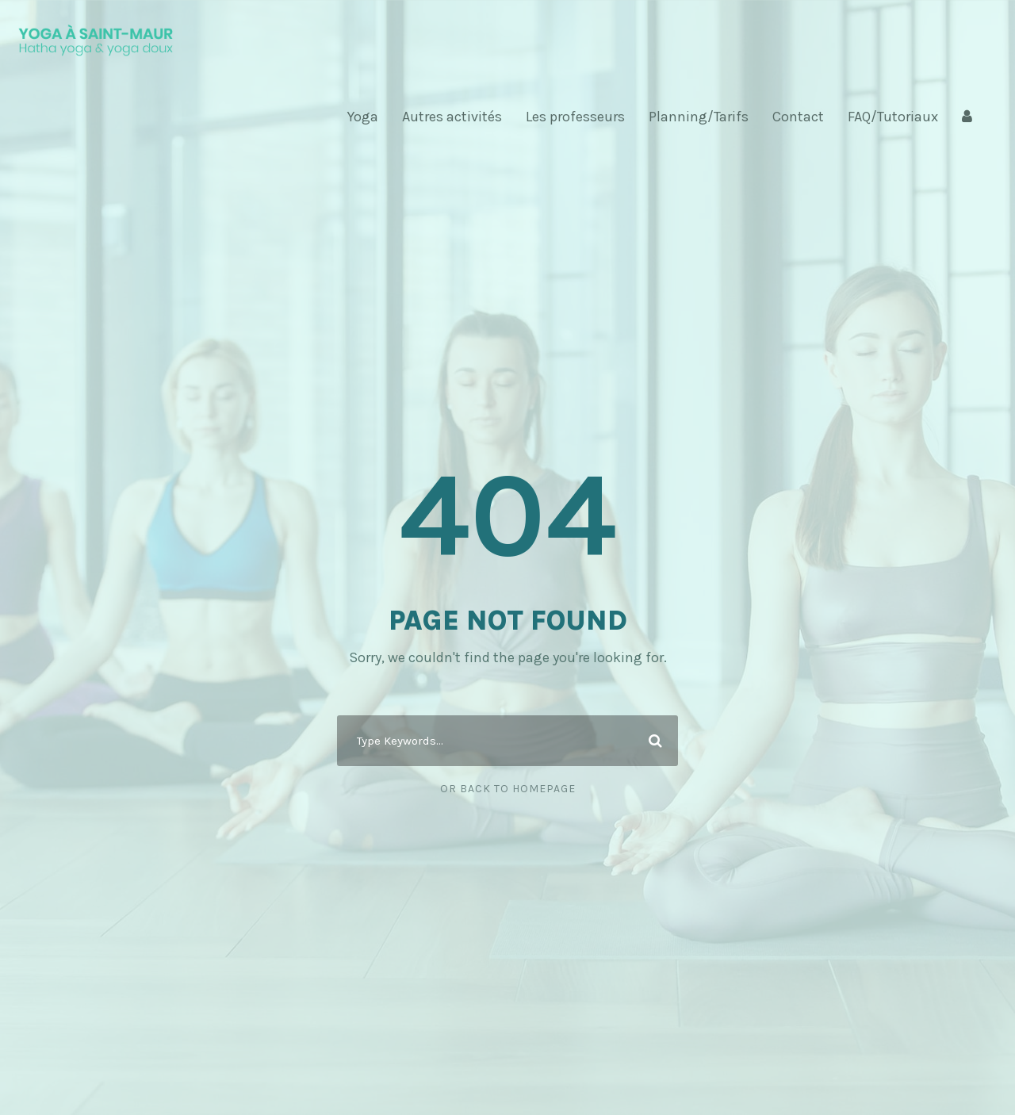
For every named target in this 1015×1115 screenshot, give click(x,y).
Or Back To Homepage (508, 788)
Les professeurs (575, 116)
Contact (798, 116)
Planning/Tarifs (699, 116)
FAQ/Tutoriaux (893, 116)
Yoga (362, 116)
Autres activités (452, 116)
